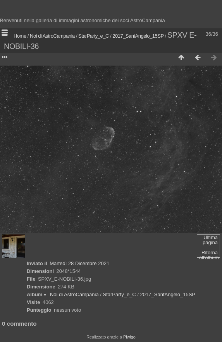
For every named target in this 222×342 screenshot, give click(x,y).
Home (20, 36)
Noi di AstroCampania (52, 36)
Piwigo (129, 337)
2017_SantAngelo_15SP (137, 36)
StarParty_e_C (93, 36)
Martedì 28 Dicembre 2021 (79, 263)
